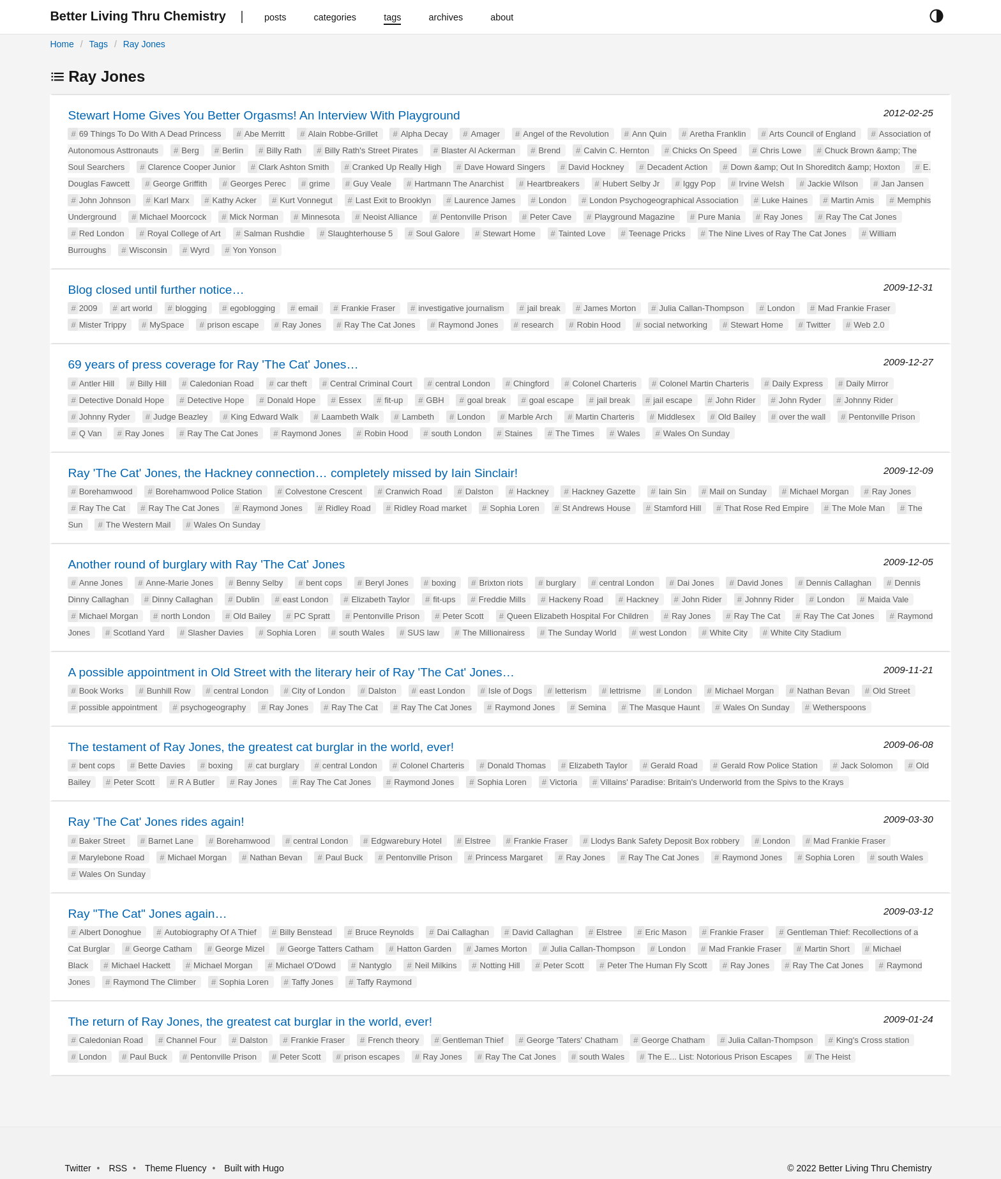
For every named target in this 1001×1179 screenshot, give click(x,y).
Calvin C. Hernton (616, 150)
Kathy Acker (235, 200)
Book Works (101, 691)
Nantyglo (375, 965)
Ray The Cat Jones (861, 217)
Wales (628, 433)
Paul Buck (344, 857)
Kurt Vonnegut (306, 200)
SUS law (423, 632)
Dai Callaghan (463, 932)
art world (137, 308)
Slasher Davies (215, 632)
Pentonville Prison (473, 217)
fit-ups (444, 599)
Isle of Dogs (510, 691)
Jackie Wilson (833, 183)
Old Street (891, 691)
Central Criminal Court (371, 383)
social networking (675, 325)
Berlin (232, 150)
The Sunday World (582, 632)
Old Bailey (737, 417)
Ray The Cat (102, 508)
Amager (485, 134)
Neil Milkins (436, 965)
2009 (88, 308)
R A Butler (196, 782)
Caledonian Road (221, 383)
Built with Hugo (253, 1168)
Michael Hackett (140, 965)
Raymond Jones (469, 325)
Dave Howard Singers (504, 167)
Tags (98, 44)
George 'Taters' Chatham (573, 1040)
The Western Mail (138, 524)
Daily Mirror (867, 383)
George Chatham (673, 1040)
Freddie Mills (502, 599)
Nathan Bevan (823, 691)
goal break (486, 400)
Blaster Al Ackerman (478, 150)
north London (185, 616)
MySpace (166, 325)
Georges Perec (258, 183)
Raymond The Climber (154, 982)
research (538, 325)
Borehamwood (106, 491)
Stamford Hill (677, 508)
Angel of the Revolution (565, 134)
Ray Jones (144, 44)
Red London (101, 233)
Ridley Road (348, 508)
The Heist (833, 1056)
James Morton (609, 308)
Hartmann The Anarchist (459, 183)
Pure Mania (719, 217)
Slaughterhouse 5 (360, 233)
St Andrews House (596, 508)
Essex (350, 400)
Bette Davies (161, 765)
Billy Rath (283, 150)
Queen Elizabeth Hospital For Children (578, 616)
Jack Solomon (867, 765)
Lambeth (418, 417)
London (552, 200)
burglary (561, 583)
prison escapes (372, 1056)
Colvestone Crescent (324, 491)
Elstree (477, 841)
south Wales (361, 632)
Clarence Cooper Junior (191, 167)
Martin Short (827, 949)
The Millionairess (493, 632)
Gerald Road (674, 765)
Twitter (818, 325)
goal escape (551, 400)
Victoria (563, 782)
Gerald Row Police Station (769, 765)
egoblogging (252, 308)
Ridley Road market (430, 508)
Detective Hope (216, 400)
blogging (191, 308)
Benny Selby (259, 583)
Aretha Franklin (717, 134)
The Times (574, 433)
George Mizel (239, 949)
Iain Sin (672, 491)
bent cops (324, 583)
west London (663, 632)
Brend (549, 150)
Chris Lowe (780, 150)
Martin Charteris (604, 417)
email (308, 308)
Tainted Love (582, 233)
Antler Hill (97, 383)
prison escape (233, 325)
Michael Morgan (819, 491)
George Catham (162, 949)
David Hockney (596, 167)
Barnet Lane (170, 841)
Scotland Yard (138, 632)
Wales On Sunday (696, 433)
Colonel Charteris (604, 383)
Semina (592, 707)
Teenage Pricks (657, 233)
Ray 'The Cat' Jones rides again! (156, 821)
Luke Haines (785, 200)
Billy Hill (152, 383)
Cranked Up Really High (396, 167)
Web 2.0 (869, 325)
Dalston (479, 491)
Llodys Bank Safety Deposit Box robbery (665, 841)
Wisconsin (148, 250)
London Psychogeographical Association (663, 200)
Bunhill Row (169, 691)
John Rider (736, 400)
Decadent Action (677, 167)
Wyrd (199, 250)
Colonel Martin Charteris (704, 383)
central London (462, 383)
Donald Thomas (517, 765)
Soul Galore (438, 233)
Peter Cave (550, 217)
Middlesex (676, 417)
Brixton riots (501, 583)
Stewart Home (509, 233)
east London (306, 599)
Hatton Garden (424, 949)
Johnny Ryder (104, 417)
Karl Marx (172, 200)
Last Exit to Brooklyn (394, 200)
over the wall (802, 417)
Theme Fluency (177, 1168)
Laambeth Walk (350, 417)
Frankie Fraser (368, 308)
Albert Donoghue (110, 932)
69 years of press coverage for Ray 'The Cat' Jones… (213, 364)
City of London (318, 691)
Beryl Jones (387, 583)
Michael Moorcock (172, 217)
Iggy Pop (699, 183)
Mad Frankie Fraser (854, 308)
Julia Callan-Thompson (701, 308)
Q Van (90, 433)
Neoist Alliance (390, 217)
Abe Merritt (265, 134)
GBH (435, 400)
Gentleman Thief (473, 1040)
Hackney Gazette (604, 491)
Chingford (531, 383)
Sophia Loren (514, 508)
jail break (544, 308)
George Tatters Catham (331, 949)
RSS (118, 1168)
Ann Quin (649, 134)
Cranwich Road (414, 491)
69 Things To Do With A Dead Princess (150, 134)
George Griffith (180, 183)
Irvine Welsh (761, 183)
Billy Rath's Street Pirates (371, 150)
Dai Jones (695, 583)
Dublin (248, 599)
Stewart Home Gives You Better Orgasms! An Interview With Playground (264, 115)
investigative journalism (461, 308)
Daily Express (797, 383)
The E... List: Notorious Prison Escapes (719, 1056)
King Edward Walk (265, 417)
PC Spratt (312, 616)
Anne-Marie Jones (179, 583)
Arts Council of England (812, 134)
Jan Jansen (902, 183)
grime (319, 183)
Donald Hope (291, 400)
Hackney (532, 491)
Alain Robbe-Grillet (342, 134)
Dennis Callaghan (838, 583)
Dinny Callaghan (182, 599)
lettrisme (625, 691)
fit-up (393, 400)
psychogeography (213, 707)
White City (729, 632)
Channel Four (191, 1040)
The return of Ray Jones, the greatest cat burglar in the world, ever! (250, 1021)
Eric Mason (666, 932)
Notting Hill (500, 965)
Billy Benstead (306, 932)
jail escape (672, 400)
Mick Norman (253, 217)
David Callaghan (542, 932)
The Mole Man (858, 508)
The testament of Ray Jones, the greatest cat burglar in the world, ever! (261, 747)
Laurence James (484, 200)
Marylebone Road (112, 857)
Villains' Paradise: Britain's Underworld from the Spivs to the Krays (721, 782)
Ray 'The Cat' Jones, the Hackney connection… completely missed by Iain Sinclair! (293, 473)
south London (457, 433)
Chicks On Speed (704, 150)
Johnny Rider (869, 400)
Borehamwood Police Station (209, 491)
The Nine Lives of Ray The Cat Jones (778, 233)
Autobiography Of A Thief (210, 932)
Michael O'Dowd (306, 965)
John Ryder (800, 400)
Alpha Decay (424, 134)
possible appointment (118, 707)
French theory (393, 1040)
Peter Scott (462, 616)
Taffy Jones (313, 982)
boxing (444, 583)
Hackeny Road (576, 599)
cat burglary (277, 765)
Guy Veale (372, 183)
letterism (571, 691)
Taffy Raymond (384, 982)
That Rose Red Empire (767, 508)
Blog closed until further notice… (156, 289)
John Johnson (105, 200)
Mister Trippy (102, 325)
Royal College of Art (184, 233)
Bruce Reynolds (384, 932)
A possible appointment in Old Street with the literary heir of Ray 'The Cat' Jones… (291, 672)
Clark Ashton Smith (294, 167)
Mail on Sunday (738, 491)
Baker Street (102, 841)
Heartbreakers (553, 183)
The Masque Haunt (664, 707)
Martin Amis (852, 200)
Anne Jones (101, 583)
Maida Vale (888, 599)
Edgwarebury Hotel (406, 841)
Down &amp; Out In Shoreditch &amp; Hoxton (814, 167)
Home (61, 44)
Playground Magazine (634, 217)
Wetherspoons (839, 707)
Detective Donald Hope (122, 400)
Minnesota (320, 217)
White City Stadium (806, 632)
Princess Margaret (509, 857)
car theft (292, 383)
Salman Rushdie (274, 233)
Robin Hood (599, 325)
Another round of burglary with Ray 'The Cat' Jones (206, 564)
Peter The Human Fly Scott (657, 965)
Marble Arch (530, 417)
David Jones (760, 583)
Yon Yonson (254, 250)
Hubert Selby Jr (631, 183)
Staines (518, 433)
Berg (190, 150)
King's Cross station (872, 1040)
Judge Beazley (180, 417)
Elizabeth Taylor (380, 599)
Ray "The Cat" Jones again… (147, 913)
